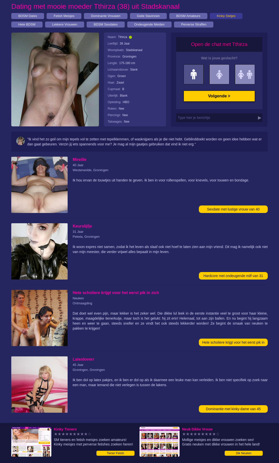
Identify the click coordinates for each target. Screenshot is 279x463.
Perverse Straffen (193, 24)
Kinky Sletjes (226, 16)
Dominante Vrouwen (105, 16)
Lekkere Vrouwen (64, 24)
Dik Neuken (243, 453)
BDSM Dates (27, 16)
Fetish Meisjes (64, 16)
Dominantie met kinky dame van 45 (233, 409)
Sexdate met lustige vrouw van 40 (233, 209)
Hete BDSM (27, 24)
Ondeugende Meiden (149, 24)
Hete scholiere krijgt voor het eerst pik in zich (233, 343)
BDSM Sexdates (105, 24)
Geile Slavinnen (148, 16)
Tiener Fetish (115, 453)
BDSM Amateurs (188, 16)
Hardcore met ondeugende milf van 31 (233, 276)
